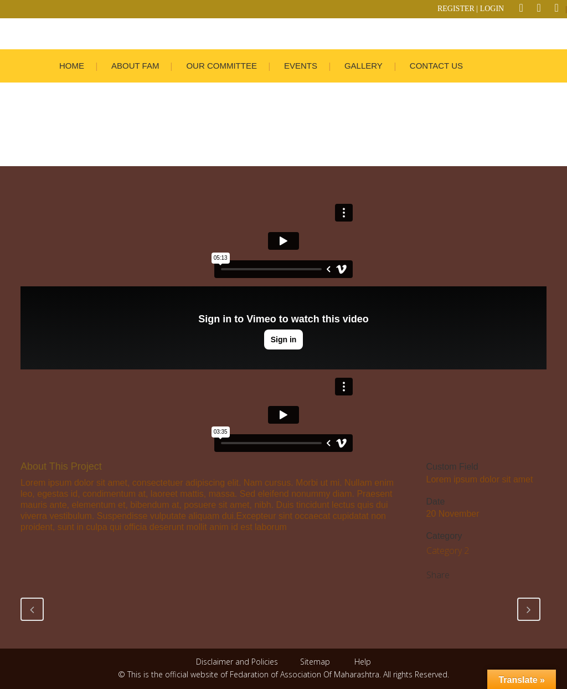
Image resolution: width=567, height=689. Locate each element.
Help (362, 661)
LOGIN (492, 8)
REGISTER (456, 8)
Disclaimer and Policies (238, 661)
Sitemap (315, 661)
